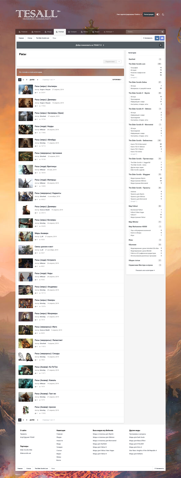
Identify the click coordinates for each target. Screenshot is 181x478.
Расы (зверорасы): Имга (46, 327)
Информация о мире (146, 102)
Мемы (85, 32)
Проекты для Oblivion (146, 197)
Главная (24, 32)
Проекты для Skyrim (146, 194)
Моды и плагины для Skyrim (103, 434)
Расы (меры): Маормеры (46, 313)
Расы (146, 75)
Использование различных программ (146, 256)
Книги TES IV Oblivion (146, 147)
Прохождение (146, 99)
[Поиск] (138, 32)
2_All (41, 236)
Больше (109, 32)
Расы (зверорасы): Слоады (47, 353)
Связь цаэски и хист (44, 247)
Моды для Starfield (100, 444)
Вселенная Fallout (146, 210)
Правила (23, 434)
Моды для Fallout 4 (100, 454)
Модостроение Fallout (146, 217)
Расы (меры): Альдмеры (46, 287)
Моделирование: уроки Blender (146, 251)
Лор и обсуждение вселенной (146, 230)
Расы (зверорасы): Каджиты (48, 193)
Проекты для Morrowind (146, 199)
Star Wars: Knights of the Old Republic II (143, 450)
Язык (17, 474)
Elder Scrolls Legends (146, 170)
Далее (32, 80)
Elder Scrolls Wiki (26, 450)
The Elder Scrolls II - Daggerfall (146, 162)
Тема (24, 474)
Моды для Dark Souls (137, 437)
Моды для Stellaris (136, 454)
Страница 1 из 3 (49, 80)
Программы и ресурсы (137, 434)
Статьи (61, 32)
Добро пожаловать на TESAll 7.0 (89, 45)
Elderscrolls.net (25, 453)
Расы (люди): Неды (44, 273)
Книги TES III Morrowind (146, 144)
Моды (49, 32)
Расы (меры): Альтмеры (46, 86)
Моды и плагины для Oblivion (103, 437)
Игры (146, 235)
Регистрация (148, 14)
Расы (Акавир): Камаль (45, 380)
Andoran (146, 192)
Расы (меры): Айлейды (45, 140)
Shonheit (43, 116)
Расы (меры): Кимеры (45, 300)
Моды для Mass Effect (137, 441)
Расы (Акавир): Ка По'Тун (46, 367)
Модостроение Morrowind (146, 183)
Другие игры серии (146, 167)
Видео (97, 32)
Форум (59, 437)
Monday (42, 143)
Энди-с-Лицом (45, 89)
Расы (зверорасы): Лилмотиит (49, 340)
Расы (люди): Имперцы (45, 180)
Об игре (146, 86)
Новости (37, 32)
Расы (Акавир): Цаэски (45, 407)
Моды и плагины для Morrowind (104, 441)
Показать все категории (145, 270)
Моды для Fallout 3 (100, 447)
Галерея (73, 32)
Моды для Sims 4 (135, 447)
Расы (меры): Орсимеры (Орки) (49, 113)
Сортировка (116, 79)
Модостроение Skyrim (146, 178)
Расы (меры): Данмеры (45, 206)
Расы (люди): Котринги (45, 260)
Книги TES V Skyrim (146, 149)
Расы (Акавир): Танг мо (45, 394)
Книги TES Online (146, 152)
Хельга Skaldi (45, 210)
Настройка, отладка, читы (146, 104)
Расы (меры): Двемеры (45, 99)
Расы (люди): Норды (44, 126)
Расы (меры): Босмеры (45, 220)
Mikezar (42, 130)
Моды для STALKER (136, 444)
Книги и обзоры (146, 233)
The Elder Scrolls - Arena (146, 165)
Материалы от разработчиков (146, 88)
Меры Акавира (41, 233)
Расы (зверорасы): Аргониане (48, 153)
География (146, 68)
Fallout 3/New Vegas (146, 212)
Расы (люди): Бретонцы (46, 166)
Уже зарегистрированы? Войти (129, 14)
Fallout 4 (146, 215)
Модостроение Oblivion (146, 181)
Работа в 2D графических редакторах (146, 253)
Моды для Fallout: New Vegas (103, 450)
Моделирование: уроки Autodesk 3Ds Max (146, 248)
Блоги (59, 460)
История (146, 70)
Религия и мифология (146, 73)
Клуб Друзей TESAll (27, 437)
